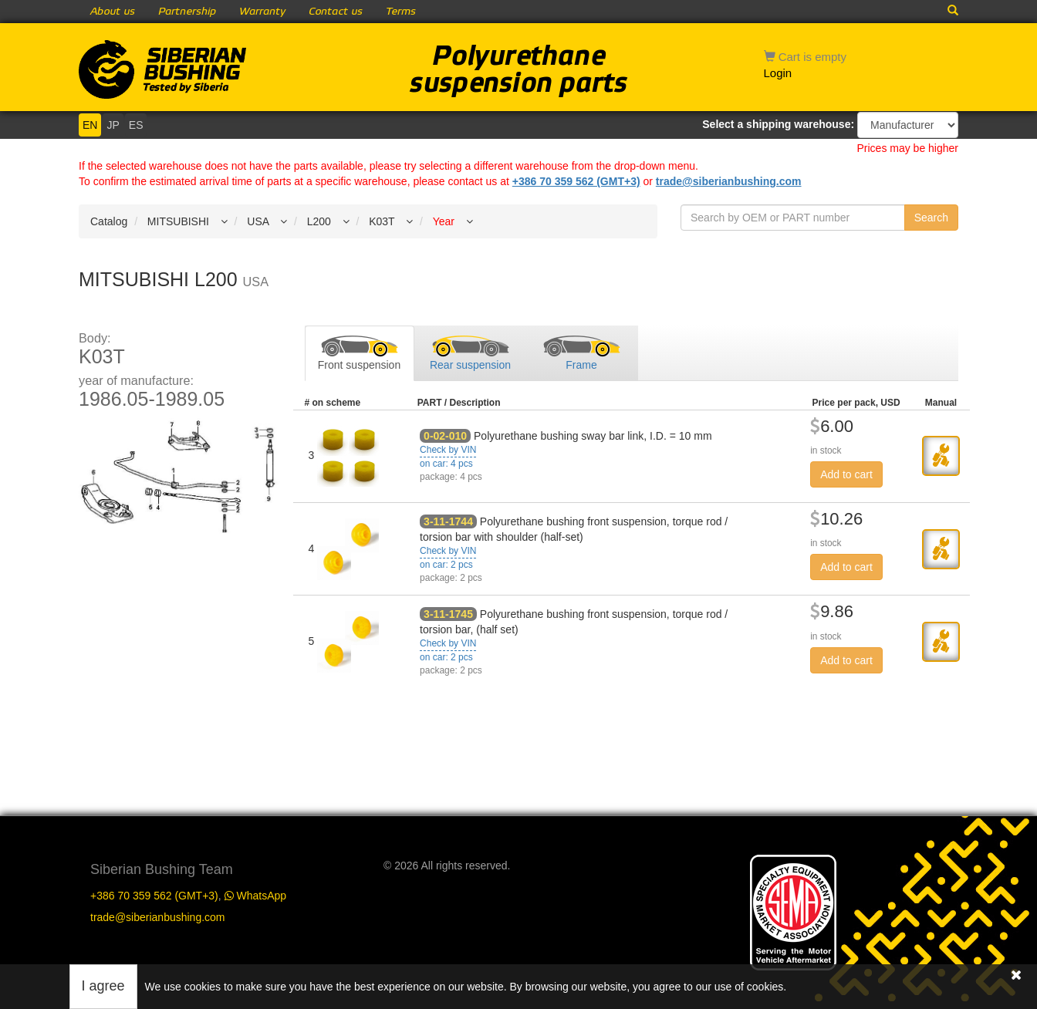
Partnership (187, 11)
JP (112, 125)
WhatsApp (255, 895)
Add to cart (846, 474)
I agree (103, 986)
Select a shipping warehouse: (778, 124)
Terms (401, 11)
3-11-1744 (448, 521)
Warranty (262, 11)
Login (778, 72)
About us (112, 11)
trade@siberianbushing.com (729, 181)
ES (136, 125)
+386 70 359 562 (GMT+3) (576, 181)
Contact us (336, 11)
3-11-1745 (448, 614)
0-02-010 (445, 436)
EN (90, 125)
